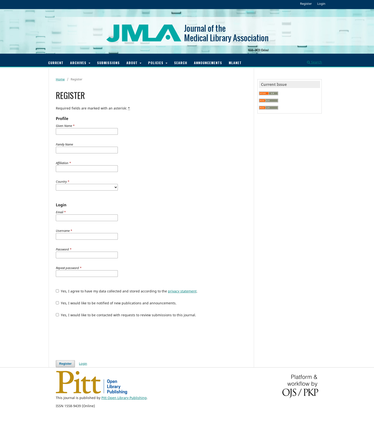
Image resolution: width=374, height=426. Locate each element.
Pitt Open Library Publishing (124, 397)
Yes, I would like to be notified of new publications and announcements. (116, 303)
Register (306, 3)
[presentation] (92, 338)
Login (321, 3)
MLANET (235, 62)
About (132, 62)
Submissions (108, 62)
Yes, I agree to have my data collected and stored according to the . (126, 291)
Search (180, 62)
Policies (156, 62)
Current (55, 62)
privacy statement (182, 291)
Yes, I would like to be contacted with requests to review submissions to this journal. (126, 315)
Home (60, 79)
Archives (79, 62)
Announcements (208, 62)
